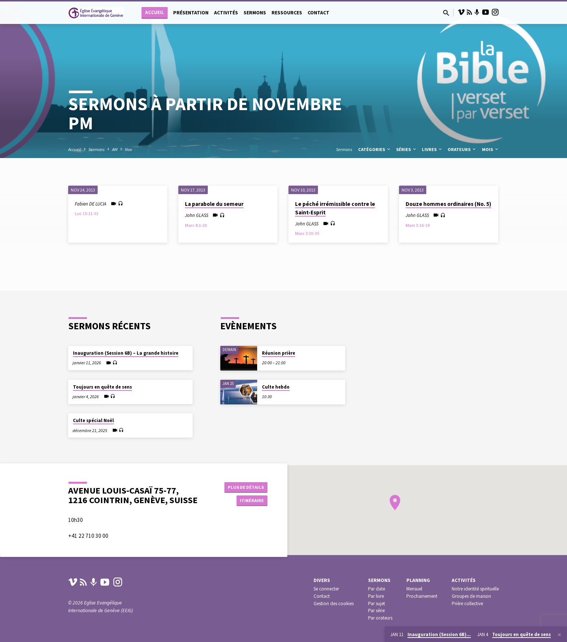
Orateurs (462, 149)
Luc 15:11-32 (86, 213)
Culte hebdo (276, 382)
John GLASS (196, 215)
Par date (376, 594)
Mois (490, 149)
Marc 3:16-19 (418, 225)
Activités (226, 13)
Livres (432, 149)
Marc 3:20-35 (307, 233)
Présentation (191, 13)
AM (115, 149)
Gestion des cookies (334, 608)
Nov (128, 149)
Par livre (376, 601)
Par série (376, 616)
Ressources (287, 13)
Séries (406, 149)
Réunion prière (278, 348)
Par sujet (376, 608)
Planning (418, 585)
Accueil (154, 12)
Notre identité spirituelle (475, 594)
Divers (322, 585)
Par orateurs (380, 623)
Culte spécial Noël (93, 416)
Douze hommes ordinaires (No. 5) (448, 203)
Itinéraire (249, 501)
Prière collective (467, 608)
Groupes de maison (471, 601)
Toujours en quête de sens (102, 382)
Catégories (374, 149)
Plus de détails (244, 486)
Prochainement (421, 601)
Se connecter (326, 594)
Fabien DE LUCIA (90, 204)
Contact (318, 13)
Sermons (255, 13)
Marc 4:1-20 (196, 225)
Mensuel (414, 594)
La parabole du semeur (214, 203)
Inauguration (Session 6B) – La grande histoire (125, 348)
